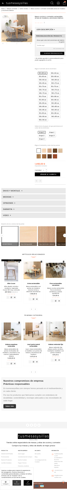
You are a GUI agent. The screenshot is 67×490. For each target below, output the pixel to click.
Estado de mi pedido (7, 455)
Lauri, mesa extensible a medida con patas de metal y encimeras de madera (33, 352)
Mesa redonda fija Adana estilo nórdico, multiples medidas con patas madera (55, 350)
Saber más (9, 407)
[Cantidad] (44, 170)
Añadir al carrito (49, 174)
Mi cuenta (37, 452)
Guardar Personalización (52, 53)
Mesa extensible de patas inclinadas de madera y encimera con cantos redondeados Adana (11, 353)
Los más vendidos (6, 464)
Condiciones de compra (25, 458)
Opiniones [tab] (8, 203)
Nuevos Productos (6, 461)
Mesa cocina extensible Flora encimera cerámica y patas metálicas (55, 290)
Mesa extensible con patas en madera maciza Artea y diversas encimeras (33, 289)
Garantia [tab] (8, 209)
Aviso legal (21, 455)
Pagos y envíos (22, 464)
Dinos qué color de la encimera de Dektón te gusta (50, 41)
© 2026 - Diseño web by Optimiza (33, 485)
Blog (36, 458)
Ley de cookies (22, 461)
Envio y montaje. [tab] (11, 191)
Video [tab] (6, 215)
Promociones (5, 458)
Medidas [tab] (7, 197)
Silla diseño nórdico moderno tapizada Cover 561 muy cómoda (11, 288)
